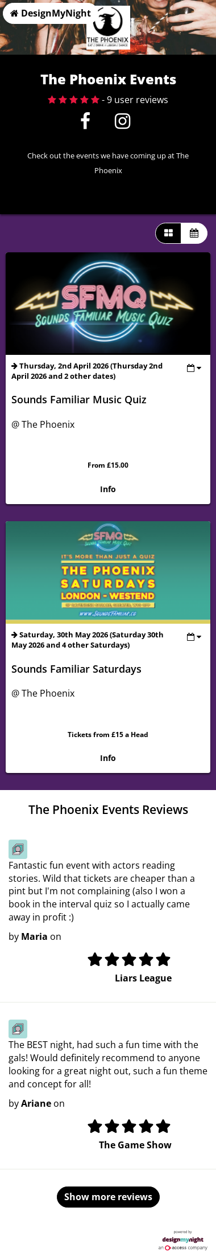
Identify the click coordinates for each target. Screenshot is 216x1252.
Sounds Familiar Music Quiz (79, 399)
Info (108, 489)
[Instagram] (122, 124)
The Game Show (135, 1145)
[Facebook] (85, 124)
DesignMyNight (50, 13)
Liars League (143, 978)
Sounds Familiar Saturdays (76, 669)
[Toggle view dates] (194, 368)
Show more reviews (108, 1196)
